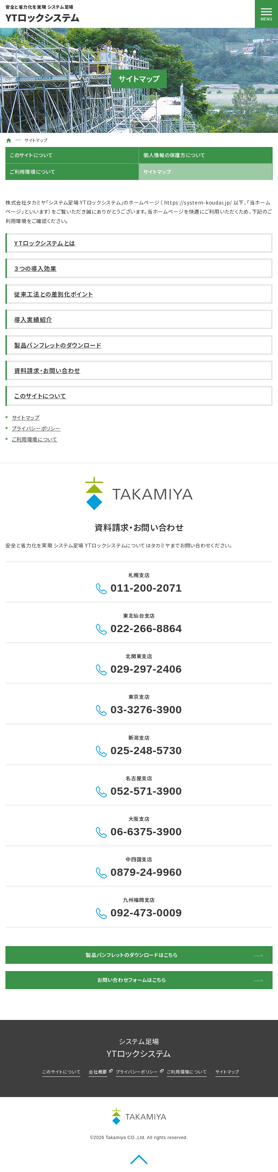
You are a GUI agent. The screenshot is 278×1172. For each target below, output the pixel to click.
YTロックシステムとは (45, 243)
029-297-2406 (146, 669)
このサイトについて (31, 155)
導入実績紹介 (33, 319)
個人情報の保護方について (174, 155)
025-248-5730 (146, 750)
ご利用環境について (32, 171)
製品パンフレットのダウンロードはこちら (131, 954)
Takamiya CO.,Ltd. (126, 1137)
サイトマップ (157, 171)
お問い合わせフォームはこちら (131, 979)
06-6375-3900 (146, 831)
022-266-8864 (146, 628)
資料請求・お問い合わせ (47, 370)
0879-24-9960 (146, 872)
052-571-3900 (146, 791)
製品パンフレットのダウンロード (58, 345)
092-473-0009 (146, 913)
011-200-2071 (146, 588)
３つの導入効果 (35, 268)
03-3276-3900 (146, 709)
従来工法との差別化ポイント (53, 294)
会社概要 (98, 1071)
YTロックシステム (42, 17)
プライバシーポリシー (36, 428)
